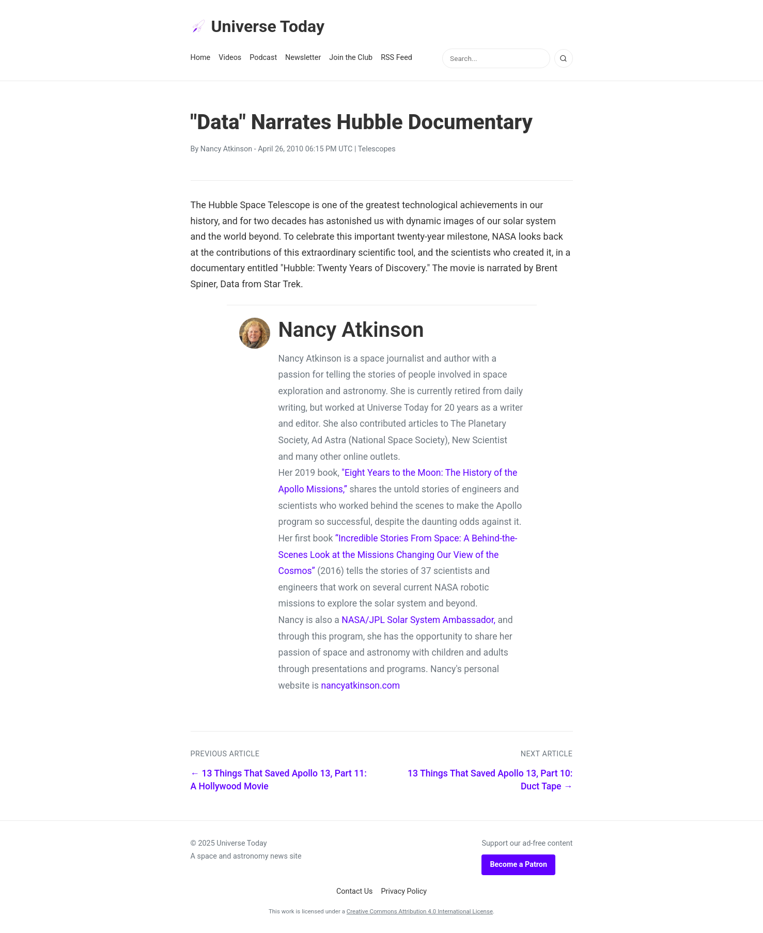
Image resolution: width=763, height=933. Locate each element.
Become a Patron (518, 864)
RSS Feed (396, 57)
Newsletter (303, 57)
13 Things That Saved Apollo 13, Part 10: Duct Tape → (490, 779)
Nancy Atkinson (226, 149)
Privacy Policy (404, 891)
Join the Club (350, 57)
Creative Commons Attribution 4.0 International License (420, 911)
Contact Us (354, 891)
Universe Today (258, 26)
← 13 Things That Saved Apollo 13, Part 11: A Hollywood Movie (279, 779)
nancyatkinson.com (360, 685)
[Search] (563, 58)
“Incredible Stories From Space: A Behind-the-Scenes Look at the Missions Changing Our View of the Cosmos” (398, 554)
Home (201, 57)
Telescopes (377, 149)
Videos (230, 57)
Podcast (263, 57)
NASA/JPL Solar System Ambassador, (418, 620)
